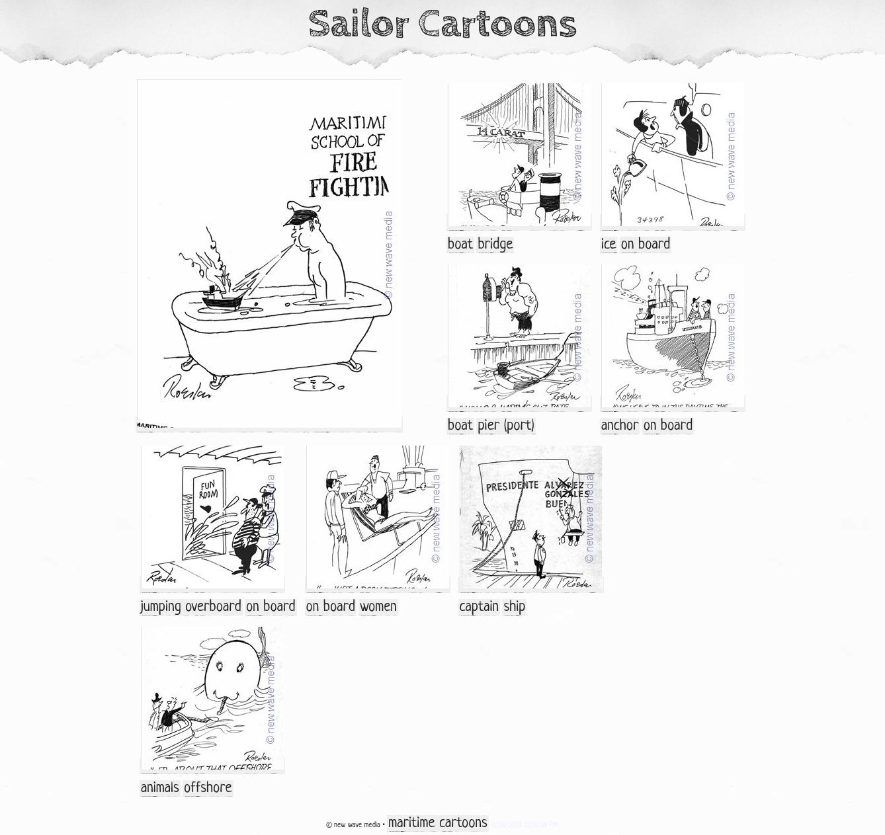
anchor (619, 426)
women (378, 607)
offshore (208, 788)
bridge (495, 245)
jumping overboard (191, 607)
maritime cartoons (437, 823)
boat (460, 245)
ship (514, 607)
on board (645, 245)
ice (608, 245)
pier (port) (506, 426)
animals (160, 788)
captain (479, 607)
